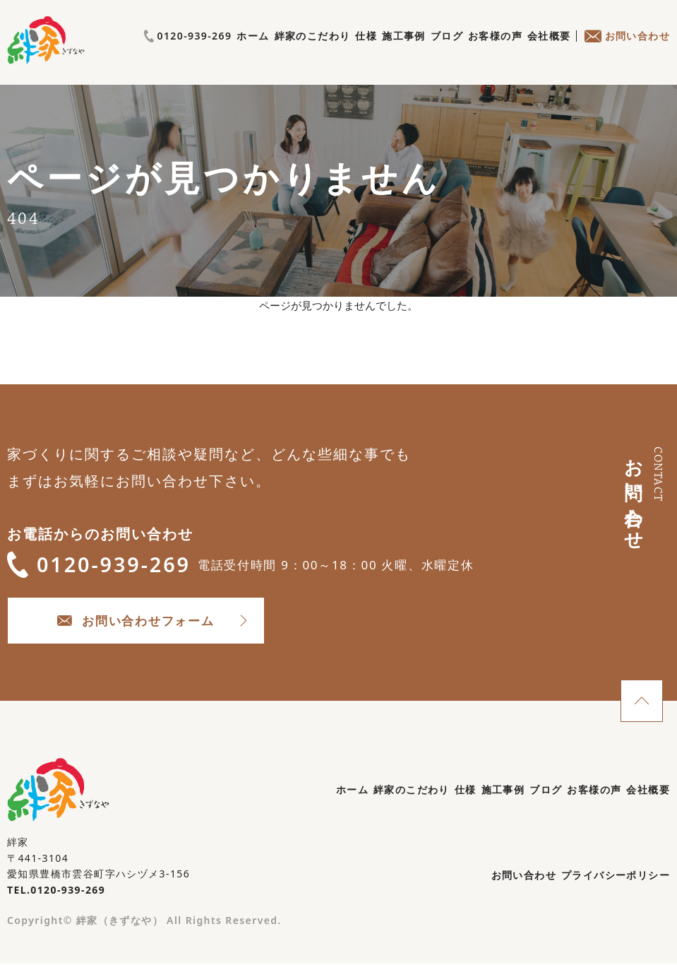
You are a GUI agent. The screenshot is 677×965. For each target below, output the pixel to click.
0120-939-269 (626, 28)
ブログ (447, 51)
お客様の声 (495, 51)
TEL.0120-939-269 (56, 891)
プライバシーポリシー (615, 876)
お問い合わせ (627, 51)
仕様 (366, 51)
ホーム (252, 51)
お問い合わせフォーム (148, 620)
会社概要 (549, 51)
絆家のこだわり (313, 51)
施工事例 (404, 51)
